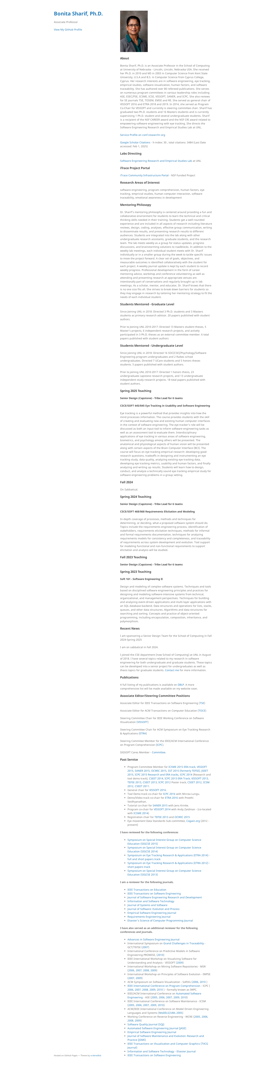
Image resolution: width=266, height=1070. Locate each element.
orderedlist (96, 1055)
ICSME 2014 (141, 813)
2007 (145, 947)
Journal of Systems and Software (147, 905)
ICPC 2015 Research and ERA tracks (156, 774)
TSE (202, 703)
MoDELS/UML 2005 (170, 1012)
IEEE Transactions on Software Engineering (154, 893)
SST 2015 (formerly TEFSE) (184, 770)
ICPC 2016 (169, 794)
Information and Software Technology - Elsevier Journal (161, 1051)
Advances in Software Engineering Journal (153, 939)
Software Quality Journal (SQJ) (145, 1024)
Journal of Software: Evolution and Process (153, 909)
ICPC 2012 (164, 782)
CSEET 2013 (150, 782)
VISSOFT (142, 722)
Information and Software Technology (150, 901)
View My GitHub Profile (68, 29)
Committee (158, 752)
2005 (154, 997)
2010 (160, 955)
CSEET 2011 (142, 786)
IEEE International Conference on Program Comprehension (163, 985)
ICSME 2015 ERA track (182, 767)
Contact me (172, 670)
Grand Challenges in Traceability (183, 943)
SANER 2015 (142, 770)
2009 (180, 962)
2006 (131, 970)
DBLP (181, 684)
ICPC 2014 (186, 774)
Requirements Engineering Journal (149, 916)
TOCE (202, 710)
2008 (146, 970)
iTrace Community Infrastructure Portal (144, 175)
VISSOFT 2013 (199, 778)
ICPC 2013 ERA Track (177, 778)
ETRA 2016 (171, 797)
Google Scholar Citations (135, 142)
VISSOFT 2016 (157, 790)
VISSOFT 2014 (162, 809)
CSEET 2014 (156, 778)
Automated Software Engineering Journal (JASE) (156, 1028)
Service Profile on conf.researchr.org (142, 135)
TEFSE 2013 (134, 782)
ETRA (143, 733)
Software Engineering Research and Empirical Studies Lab (156, 160)
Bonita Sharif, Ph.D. (78, 13)
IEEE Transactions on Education (146, 889)
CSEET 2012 (194, 782)
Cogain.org (193, 821)
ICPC (159, 744)
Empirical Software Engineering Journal (151, 912)
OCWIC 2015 (158, 770)
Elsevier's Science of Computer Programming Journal (160, 920)
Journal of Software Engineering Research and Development (164, 897)
